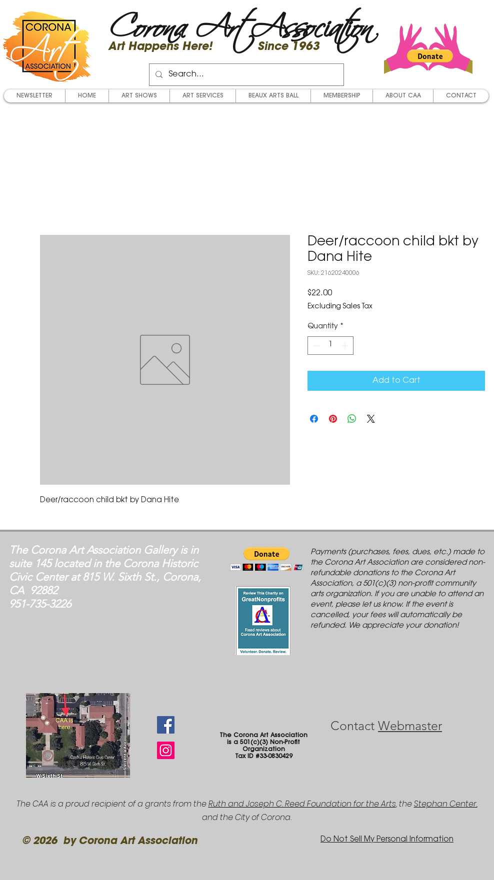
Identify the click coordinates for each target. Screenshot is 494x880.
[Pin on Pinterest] (333, 419)
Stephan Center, (446, 804)
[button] (430, 55)
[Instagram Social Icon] (165, 750)
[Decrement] (315, 345)
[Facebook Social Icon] (165, 725)
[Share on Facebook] (314, 419)
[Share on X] (371, 419)
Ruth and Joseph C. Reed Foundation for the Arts (302, 804)
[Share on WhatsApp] (352, 419)
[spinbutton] (331, 345)
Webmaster (410, 725)
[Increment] (346, 345)
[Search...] (245, 74)
